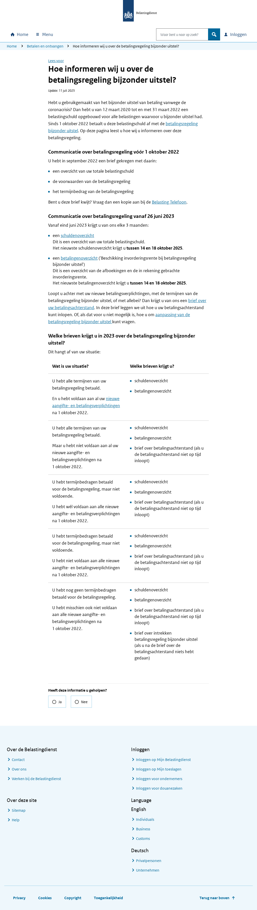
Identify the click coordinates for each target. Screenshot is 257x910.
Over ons (19, 769)
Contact (18, 759)
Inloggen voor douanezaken (159, 788)
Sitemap (19, 810)
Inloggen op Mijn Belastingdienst (163, 759)
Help (16, 820)
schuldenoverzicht (77, 235)
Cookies (45, 897)
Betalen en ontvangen (45, 46)
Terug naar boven (214, 897)
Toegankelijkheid (108, 897)
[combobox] (177, 34)
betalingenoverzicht (79, 258)
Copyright (72, 897)
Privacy (19, 897)
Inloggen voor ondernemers (159, 778)
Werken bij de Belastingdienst (36, 778)
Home (12, 46)
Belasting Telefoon (169, 202)
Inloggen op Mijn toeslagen (158, 769)
